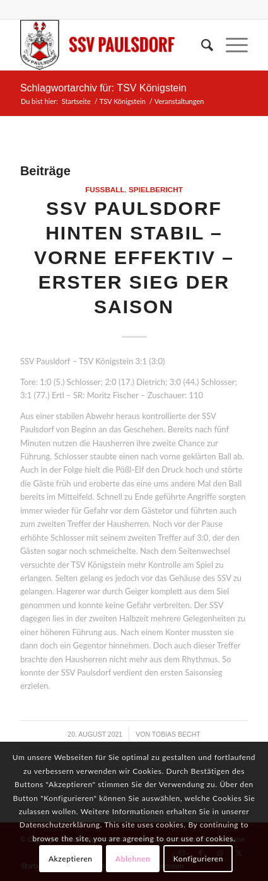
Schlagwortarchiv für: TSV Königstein (103, 88)
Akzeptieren (71, 858)
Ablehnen (132, 858)
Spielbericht (156, 189)
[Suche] (201, 45)
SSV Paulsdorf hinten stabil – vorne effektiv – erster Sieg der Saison (134, 257)
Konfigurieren (198, 858)
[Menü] (230, 45)
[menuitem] (201, 45)
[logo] (111, 45)
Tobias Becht (176, 734)
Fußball (104, 189)
